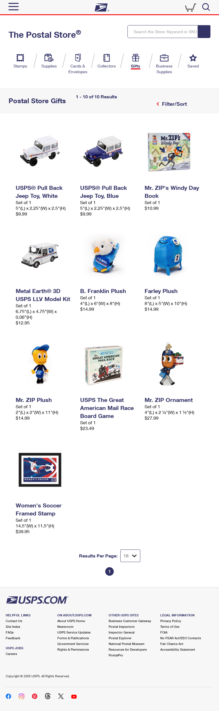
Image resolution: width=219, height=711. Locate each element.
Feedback (13, 638)
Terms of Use (169, 626)
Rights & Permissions (73, 649)
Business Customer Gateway (130, 621)
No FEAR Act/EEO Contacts (180, 638)
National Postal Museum (127, 644)
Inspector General (122, 632)
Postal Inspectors (122, 626)
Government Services (73, 644)
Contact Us (14, 621)
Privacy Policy (170, 621)
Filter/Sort (174, 104)
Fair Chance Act (171, 644)
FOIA (163, 632)
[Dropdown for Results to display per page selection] (130, 555)
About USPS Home (71, 621)
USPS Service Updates (74, 632)
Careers (11, 654)
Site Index (13, 626)
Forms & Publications (73, 638)
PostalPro (116, 655)
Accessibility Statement (177, 649)
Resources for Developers (128, 649)
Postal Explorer (120, 638)
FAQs (10, 632)
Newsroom (65, 626)
